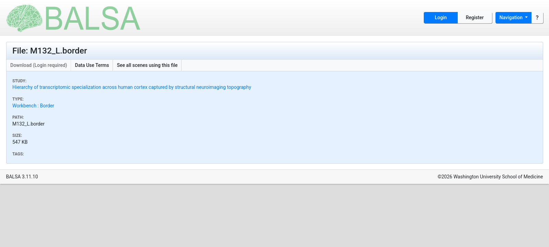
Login (441, 17)
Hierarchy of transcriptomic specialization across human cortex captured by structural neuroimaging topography (131, 87)
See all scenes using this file (147, 65)
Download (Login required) (38, 65)
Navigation (512, 17)
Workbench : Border (33, 105)
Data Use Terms (92, 65)
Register (475, 17)
